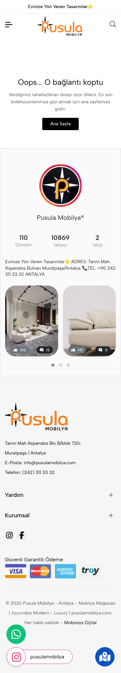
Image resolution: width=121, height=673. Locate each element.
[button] (53, 365)
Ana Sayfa (60, 124)
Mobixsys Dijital (80, 622)
